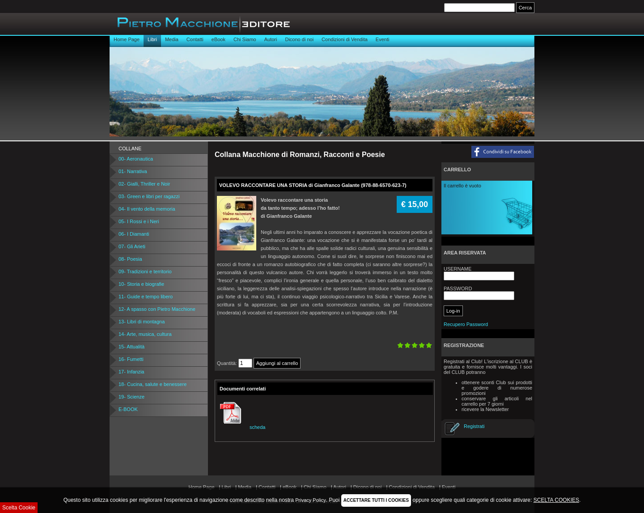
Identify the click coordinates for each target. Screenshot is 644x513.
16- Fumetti (131, 359)
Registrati (474, 426)
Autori (270, 39)
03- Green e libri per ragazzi (149, 196)
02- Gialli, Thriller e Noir (144, 184)
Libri (152, 39)
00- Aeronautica (136, 158)
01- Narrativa (133, 171)
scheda (241, 427)
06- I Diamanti (134, 234)
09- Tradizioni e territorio (145, 271)
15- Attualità (131, 346)
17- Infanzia (131, 371)
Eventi (383, 39)
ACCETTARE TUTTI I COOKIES (376, 500)
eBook (218, 39)
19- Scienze (131, 396)
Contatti (194, 39)
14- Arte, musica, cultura (145, 334)
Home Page (127, 39)
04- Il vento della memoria (147, 209)
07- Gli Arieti (132, 246)
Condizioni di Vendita (345, 39)
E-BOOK (128, 409)
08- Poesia (130, 259)
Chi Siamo (244, 39)
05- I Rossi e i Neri (139, 221)
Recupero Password (466, 324)
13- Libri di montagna (142, 321)
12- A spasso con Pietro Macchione (157, 309)
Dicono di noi (299, 39)
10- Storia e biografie (141, 284)
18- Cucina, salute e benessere (152, 384)
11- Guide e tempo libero (146, 296)
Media (171, 39)
